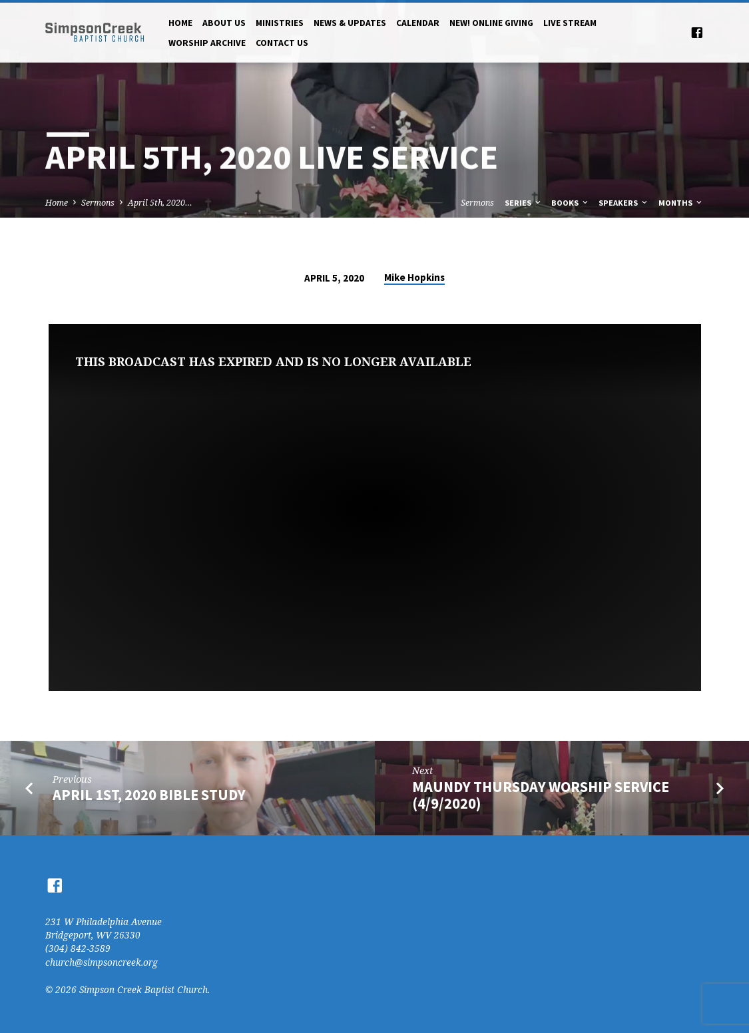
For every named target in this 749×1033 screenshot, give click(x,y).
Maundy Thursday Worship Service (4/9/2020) (540, 795)
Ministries (280, 23)
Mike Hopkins (414, 277)
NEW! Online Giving (491, 23)
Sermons (98, 202)
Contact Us (282, 43)
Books (570, 203)
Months (681, 203)
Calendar (417, 23)
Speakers (624, 203)
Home (180, 23)
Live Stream (570, 23)
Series (524, 203)
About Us (224, 23)
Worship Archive (207, 43)
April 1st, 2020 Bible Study (149, 794)
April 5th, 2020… (160, 202)
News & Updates (350, 23)
